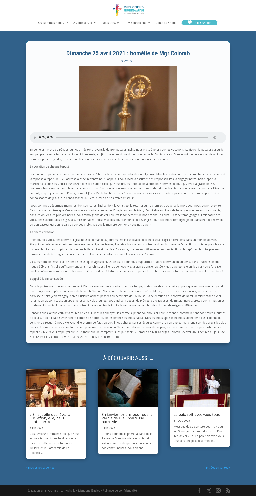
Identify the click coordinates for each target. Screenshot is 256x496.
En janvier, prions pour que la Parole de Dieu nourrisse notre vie (127, 418)
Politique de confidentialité (120, 490)
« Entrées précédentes (40, 467)
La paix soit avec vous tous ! (198, 414)
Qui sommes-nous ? (51, 23)
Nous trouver (110, 23)
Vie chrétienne (137, 23)
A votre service (83, 23)
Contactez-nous (166, 23)
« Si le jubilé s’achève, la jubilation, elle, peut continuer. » (50, 418)
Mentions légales (89, 490)
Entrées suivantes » (217, 467)
